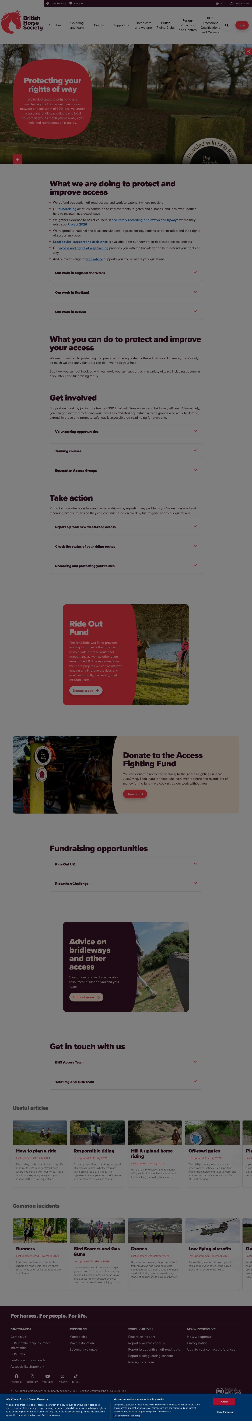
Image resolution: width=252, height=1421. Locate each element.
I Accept (224, 1401)
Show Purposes (225, 1412)
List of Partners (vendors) (127, 1415)
